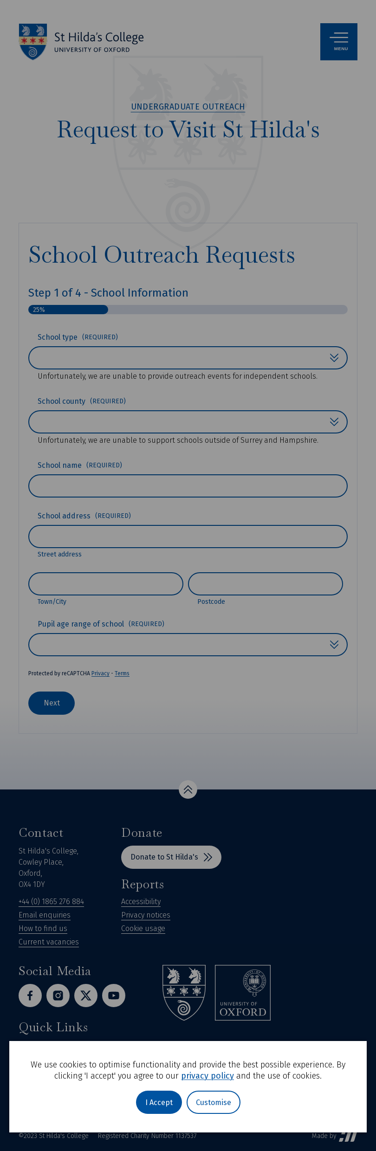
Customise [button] (213, 1102)
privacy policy (207, 1076)
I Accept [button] (159, 1102)
